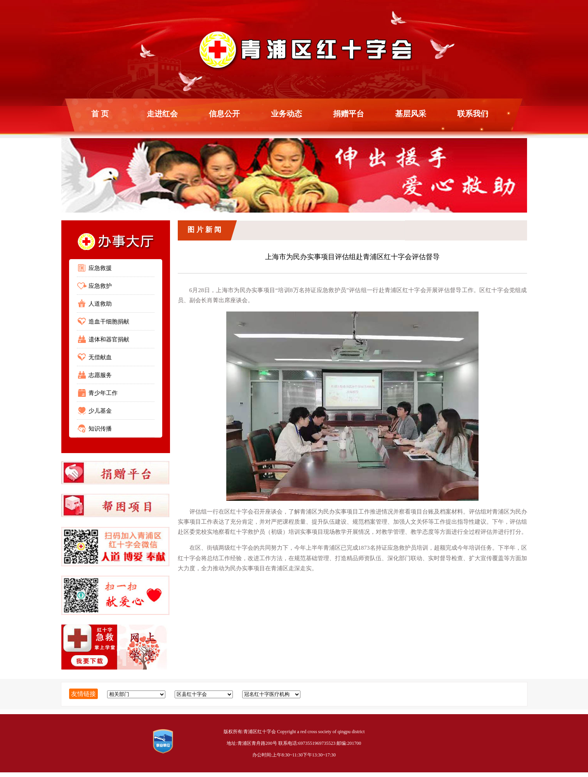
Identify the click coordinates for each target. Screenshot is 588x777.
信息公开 (224, 113)
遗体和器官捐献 (108, 339)
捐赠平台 (348, 113)
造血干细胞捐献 (108, 321)
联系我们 (472, 113)
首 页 (100, 113)
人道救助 (100, 304)
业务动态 (286, 113)
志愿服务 (100, 375)
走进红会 (162, 113)
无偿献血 (100, 357)
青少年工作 (103, 393)
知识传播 (100, 429)
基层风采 (410, 113)
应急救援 (100, 268)
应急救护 (100, 286)
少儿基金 (100, 411)
